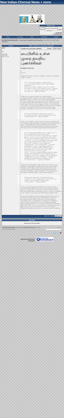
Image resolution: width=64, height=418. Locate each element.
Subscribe (59, 227)
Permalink (49, 48)
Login (59, 29)
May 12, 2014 (30, 68)
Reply (50, 44)
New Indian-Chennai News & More (10, 40)
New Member (59, 32)
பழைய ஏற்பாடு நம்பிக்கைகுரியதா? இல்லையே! (31, 40)
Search (32, 37)
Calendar (56, 37)
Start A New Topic (43, 44)
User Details (44, 37)
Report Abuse (31, 240)
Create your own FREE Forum (27, 239)
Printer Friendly (58, 44)
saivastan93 (23, 68)
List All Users (20, 37)
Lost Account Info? (57, 34)
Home (8, 37)
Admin (3, 47)
